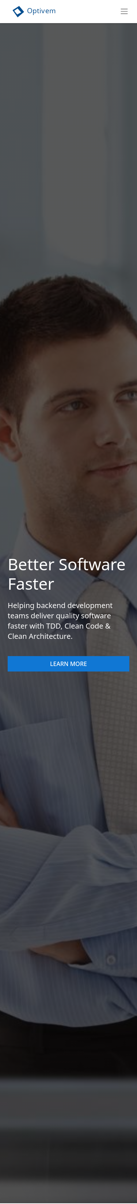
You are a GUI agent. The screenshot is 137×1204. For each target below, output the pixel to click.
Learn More (68, 664)
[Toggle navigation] (125, 11)
